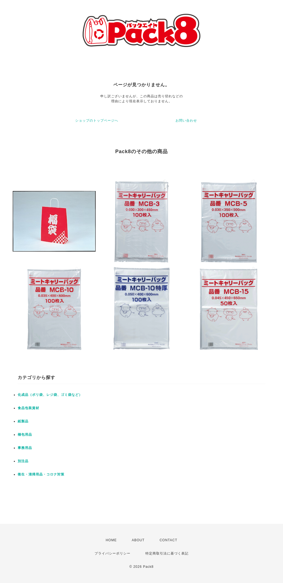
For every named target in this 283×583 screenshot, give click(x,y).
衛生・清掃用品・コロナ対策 (41, 474)
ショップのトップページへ (96, 120)
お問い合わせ (186, 120)
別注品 (23, 461)
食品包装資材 (28, 408)
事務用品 (25, 448)
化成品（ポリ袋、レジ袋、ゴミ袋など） (50, 395)
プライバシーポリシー (112, 553)
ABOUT (138, 540)
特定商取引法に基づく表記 (166, 553)
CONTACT (168, 540)
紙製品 (23, 421)
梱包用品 (25, 434)
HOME (111, 540)
